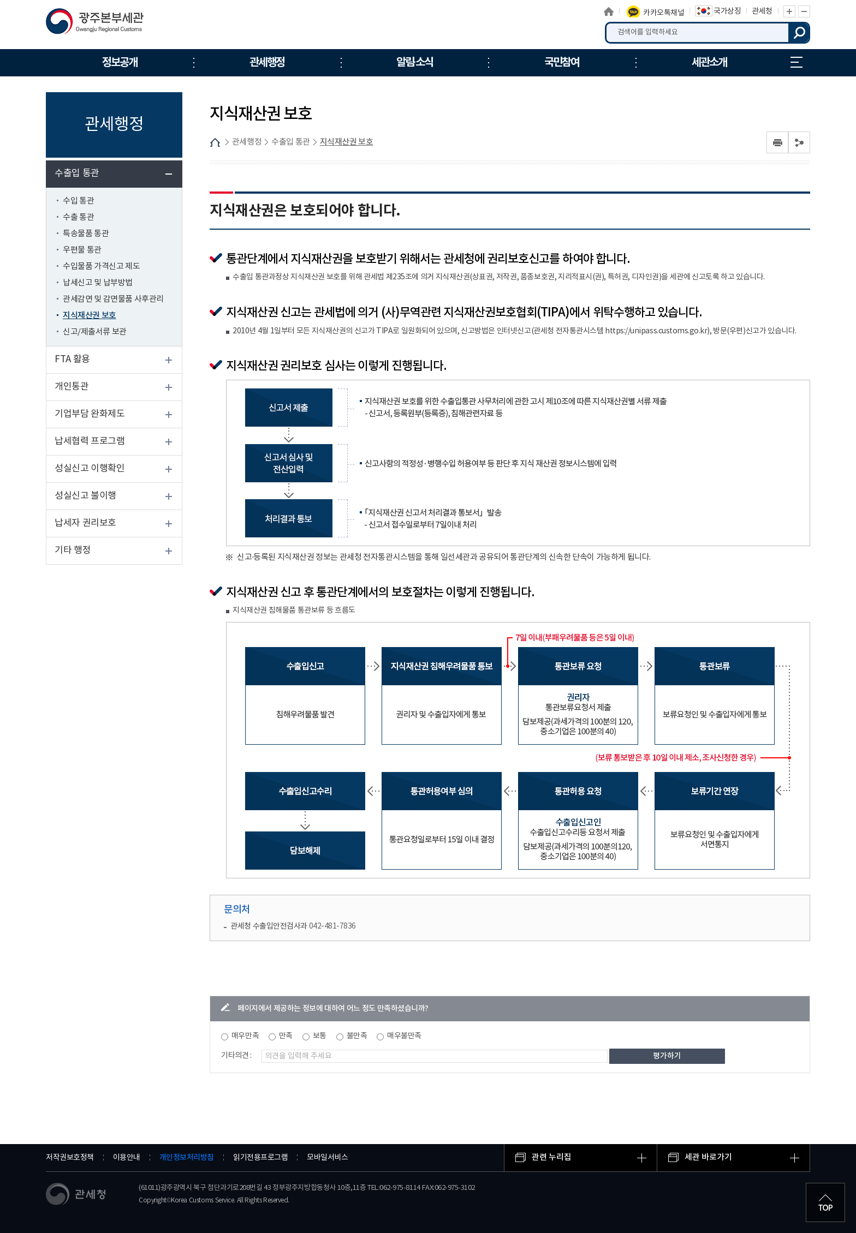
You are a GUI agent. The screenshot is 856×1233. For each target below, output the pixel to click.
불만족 (357, 1036)
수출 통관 (78, 217)
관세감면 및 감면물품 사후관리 (113, 299)
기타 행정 (73, 550)
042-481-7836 (332, 926)
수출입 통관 (77, 173)
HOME (215, 142)
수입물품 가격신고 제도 (101, 266)
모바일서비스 (327, 1157)
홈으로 (609, 11)
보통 (319, 1036)
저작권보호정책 (70, 1157)
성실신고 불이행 (85, 495)
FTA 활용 (72, 359)
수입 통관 (78, 201)
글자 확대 (789, 11)
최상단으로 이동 (825, 1202)
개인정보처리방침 (186, 1157)
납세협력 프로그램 (89, 441)
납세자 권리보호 (85, 523)
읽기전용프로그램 (260, 1157)
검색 (799, 33)
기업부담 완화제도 (89, 414)
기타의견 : (236, 1055)
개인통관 (71, 386)
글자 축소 (804, 11)
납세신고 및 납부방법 (98, 283)
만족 (286, 1036)
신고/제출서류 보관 (95, 332)
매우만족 (245, 1036)
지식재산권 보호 (89, 315)
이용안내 (126, 1157)
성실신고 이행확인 (89, 468)
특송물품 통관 (86, 233)
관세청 (762, 11)
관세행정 (246, 142)
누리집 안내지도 (796, 62)
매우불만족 (404, 1036)
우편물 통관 (82, 250)
